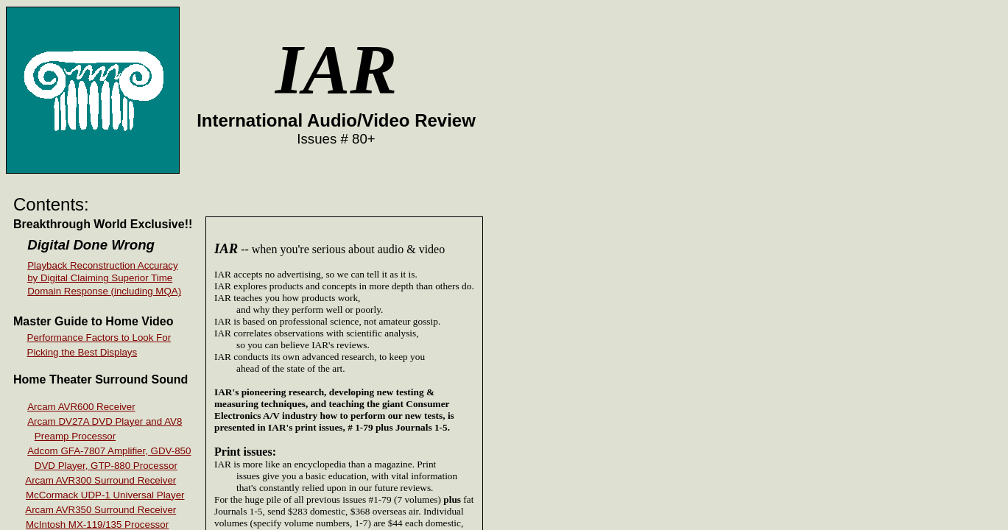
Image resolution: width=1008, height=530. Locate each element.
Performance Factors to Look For (99, 337)
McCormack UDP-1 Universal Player (105, 495)
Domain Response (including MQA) (104, 291)
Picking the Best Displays (82, 352)
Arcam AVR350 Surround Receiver (100, 509)
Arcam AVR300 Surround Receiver (100, 480)
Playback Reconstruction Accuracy (102, 265)
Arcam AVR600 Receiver (81, 406)
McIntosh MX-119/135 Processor (97, 524)
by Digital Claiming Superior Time (99, 277)
